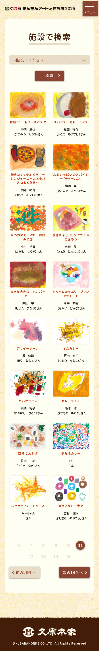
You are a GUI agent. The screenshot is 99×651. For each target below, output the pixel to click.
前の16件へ (26, 572)
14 (55, 556)
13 (43, 556)
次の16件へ (73, 572)
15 (68, 556)
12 (31, 556)
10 (68, 545)
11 (80, 545)
